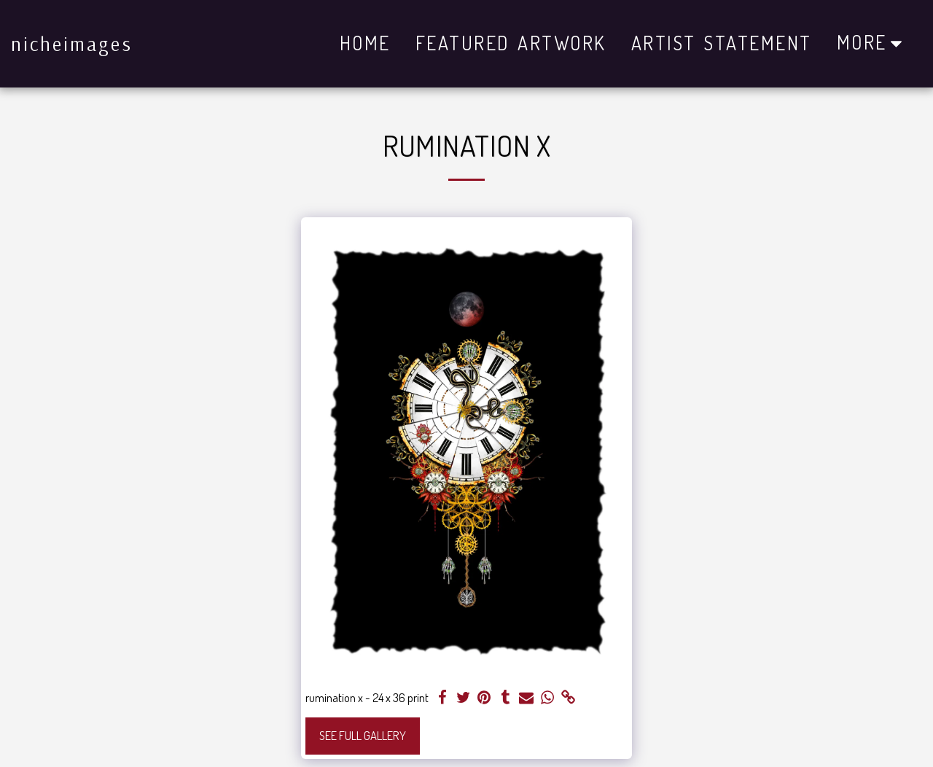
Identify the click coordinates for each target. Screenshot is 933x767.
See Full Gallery (362, 735)
